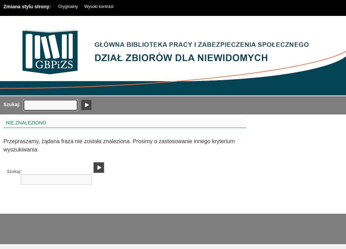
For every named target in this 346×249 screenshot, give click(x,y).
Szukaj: (8, 104)
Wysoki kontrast (99, 6)
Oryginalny (68, 6)
